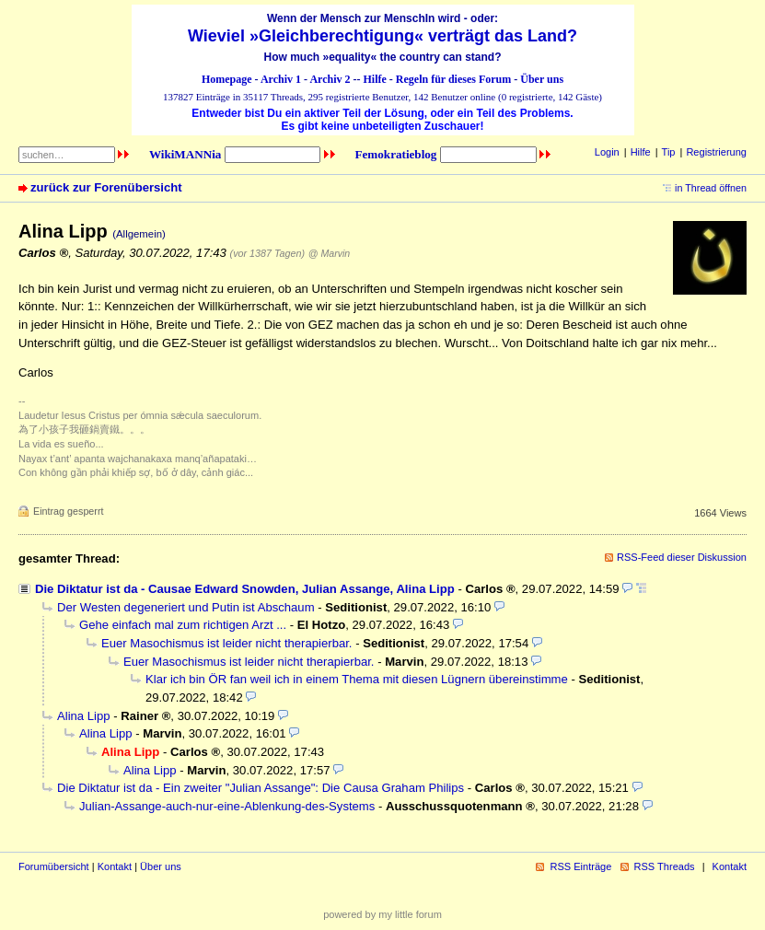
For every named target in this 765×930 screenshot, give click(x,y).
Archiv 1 (281, 79)
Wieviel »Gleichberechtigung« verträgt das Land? (382, 36)
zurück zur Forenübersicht (106, 187)
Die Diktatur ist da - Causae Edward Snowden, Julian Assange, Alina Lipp (245, 589)
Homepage (227, 79)
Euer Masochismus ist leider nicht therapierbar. (227, 643)
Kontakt (115, 866)
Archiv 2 (329, 79)
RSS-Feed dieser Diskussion (682, 557)
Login (607, 151)
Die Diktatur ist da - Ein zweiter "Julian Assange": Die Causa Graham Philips (260, 788)
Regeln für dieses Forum (453, 79)
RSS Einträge (580, 866)
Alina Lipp (83, 716)
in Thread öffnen (711, 187)
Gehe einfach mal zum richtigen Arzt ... (182, 625)
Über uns (541, 79)
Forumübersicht (53, 866)
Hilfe (375, 79)
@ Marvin (329, 253)
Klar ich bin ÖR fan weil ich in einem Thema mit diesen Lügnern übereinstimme (356, 679)
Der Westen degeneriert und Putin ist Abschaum (186, 607)
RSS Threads (664, 866)
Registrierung (716, 151)
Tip (669, 151)
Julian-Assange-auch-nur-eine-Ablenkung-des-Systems (227, 806)
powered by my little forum (382, 914)
